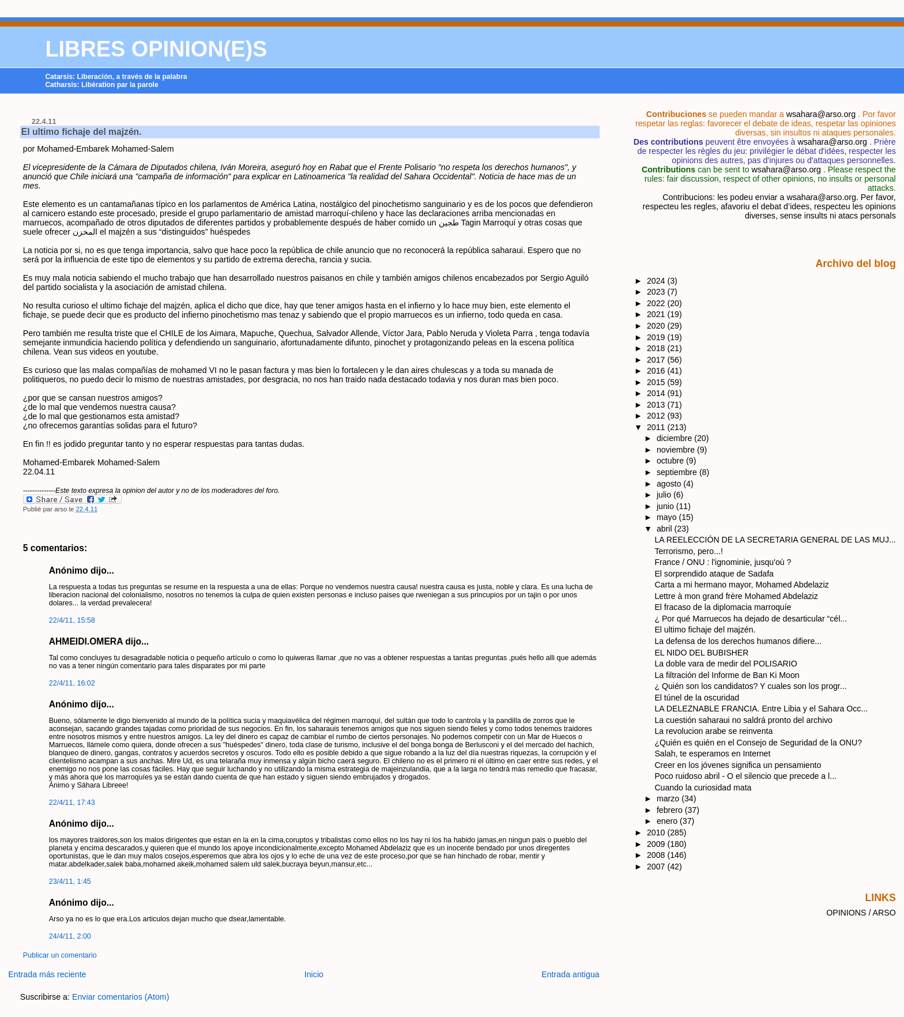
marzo (669, 798)
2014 (657, 393)
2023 (657, 291)
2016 (657, 370)
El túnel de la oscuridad (696, 697)
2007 (657, 866)
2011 (657, 427)
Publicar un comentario (60, 955)
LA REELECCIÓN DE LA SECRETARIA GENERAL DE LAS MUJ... (774, 539)
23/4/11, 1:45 (70, 881)
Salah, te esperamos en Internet (712, 753)
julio (665, 494)
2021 (657, 314)
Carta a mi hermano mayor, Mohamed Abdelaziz (741, 584)
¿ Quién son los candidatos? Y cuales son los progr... (750, 686)
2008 (657, 855)
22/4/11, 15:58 (72, 620)
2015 (657, 382)
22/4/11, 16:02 (72, 683)
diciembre (675, 438)
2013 (657, 404)
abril (666, 528)
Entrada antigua (570, 974)
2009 (657, 844)
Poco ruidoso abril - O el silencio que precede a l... (745, 776)
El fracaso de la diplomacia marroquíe (722, 607)
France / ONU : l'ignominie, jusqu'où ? (722, 562)
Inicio (313, 974)
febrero (671, 810)
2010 (657, 832)
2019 (657, 337)
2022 (657, 303)
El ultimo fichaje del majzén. (81, 132)
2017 (657, 359)
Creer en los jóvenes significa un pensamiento (737, 765)
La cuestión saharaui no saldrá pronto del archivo (743, 720)
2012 (657, 415)
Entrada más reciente (47, 974)
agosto (670, 483)
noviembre (677, 449)
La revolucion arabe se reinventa (713, 731)
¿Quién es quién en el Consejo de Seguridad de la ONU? (758, 742)
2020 (657, 325)
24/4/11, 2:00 (70, 936)
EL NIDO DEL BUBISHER (701, 652)
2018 (657, 348)
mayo (668, 517)
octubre (671, 460)
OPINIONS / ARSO (861, 912)
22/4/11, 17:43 (72, 802)
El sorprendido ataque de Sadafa (714, 573)
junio (666, 506)
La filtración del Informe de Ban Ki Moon (726, 675)
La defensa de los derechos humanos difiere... (738, 641)
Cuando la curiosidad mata (702, 787)
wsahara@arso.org (821, 114)
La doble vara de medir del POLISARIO (725, 663)
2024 (657, 280)
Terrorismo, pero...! (688, 551)
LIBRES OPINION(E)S (156, 49)
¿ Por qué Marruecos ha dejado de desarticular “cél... (750, 618)
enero (668, 821)
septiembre (678, 472)
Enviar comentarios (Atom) (121, 996)
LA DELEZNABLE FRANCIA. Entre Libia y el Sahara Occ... (761, 708)
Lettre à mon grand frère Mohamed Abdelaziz (736, 596)
